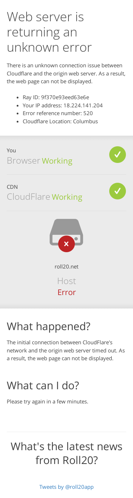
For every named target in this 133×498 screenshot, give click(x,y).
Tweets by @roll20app (66, 486)
